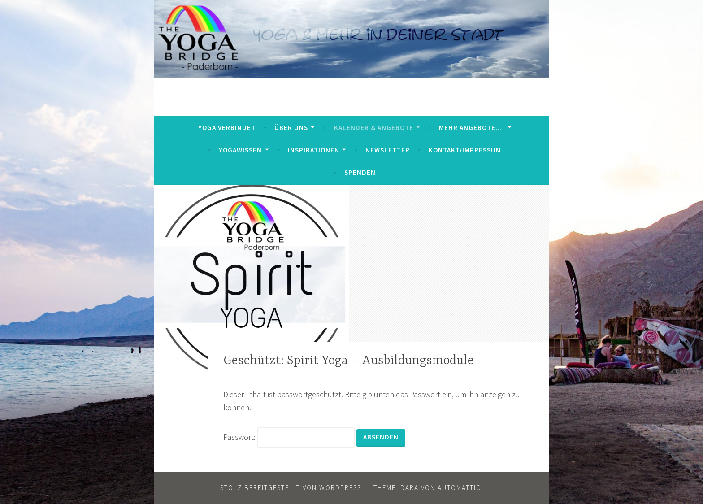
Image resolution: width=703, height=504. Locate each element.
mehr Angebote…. (471, 127)
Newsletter (387, 150)
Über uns (291, 127)
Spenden (360, 172)
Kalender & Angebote (373, 127)
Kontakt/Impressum (465, 150)
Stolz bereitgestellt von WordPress (290, 487)
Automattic (459, 487)
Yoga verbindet (227, 127)
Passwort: (289, 437)
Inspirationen (313, 150)
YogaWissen (240, 150)
